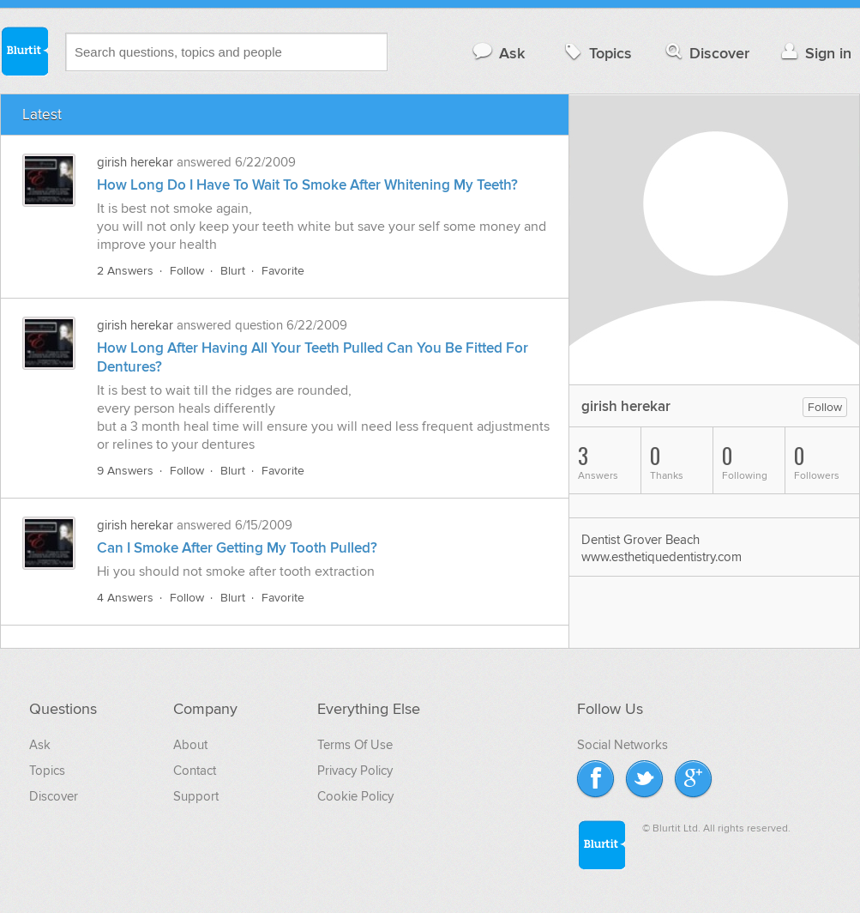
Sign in (814, 53)
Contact (194, 770)
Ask (498, 53)
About (190, 745)
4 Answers (125, 597)
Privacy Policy (355, 770)
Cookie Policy (355, 796)
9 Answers (125, 470)
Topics (596, 53)
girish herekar (135, 162)
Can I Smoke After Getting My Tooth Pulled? (237, 548)
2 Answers (125, 270)
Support (196, 796)
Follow (187, 270)
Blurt (232, 270)
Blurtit (24, 50)
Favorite (283, 270)
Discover (706, 53)
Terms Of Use (355, 745)
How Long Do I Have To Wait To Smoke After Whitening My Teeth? (307, 185)
